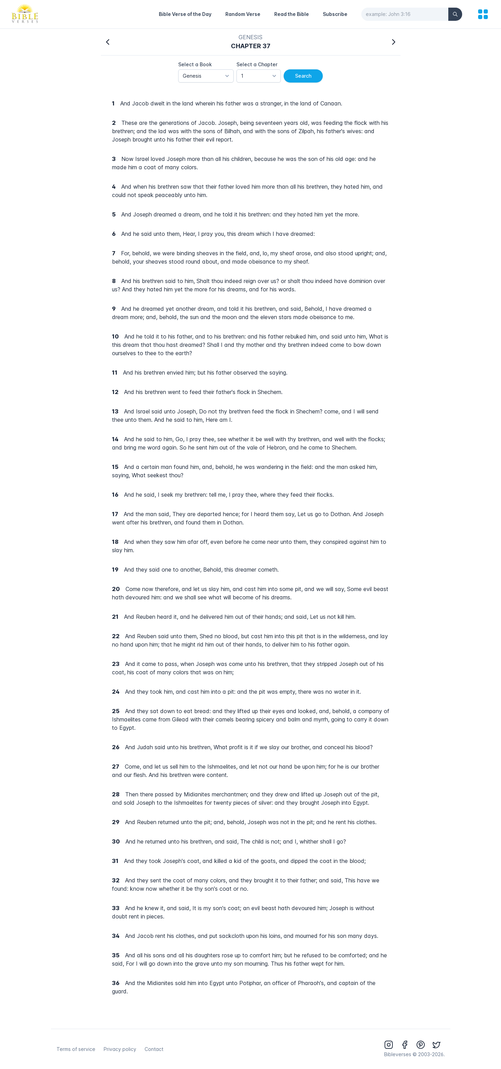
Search (303, 76)
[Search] (455, 14)
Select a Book (195, 64)
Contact (154, 1049)
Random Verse (242, 14)
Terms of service (76, 1049)
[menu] (483, 14)
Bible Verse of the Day (185, 14)
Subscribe (335, 14)
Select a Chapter (256, 64)
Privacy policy (120, 1049)
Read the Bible (291, 14)
